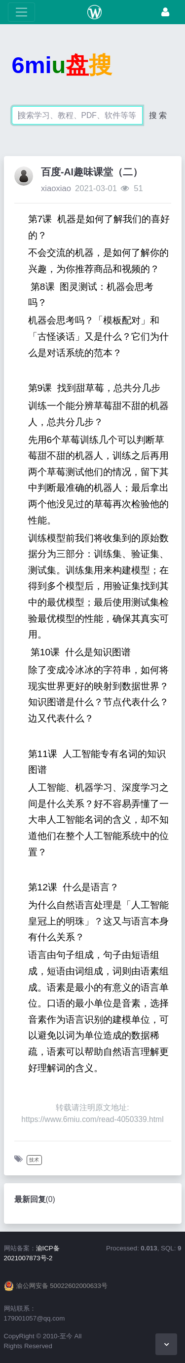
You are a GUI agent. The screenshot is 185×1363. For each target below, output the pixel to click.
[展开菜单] (21, 12)
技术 (34, 1160)
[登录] (165, 12)
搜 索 (158, 115)
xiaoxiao (56, 188)
